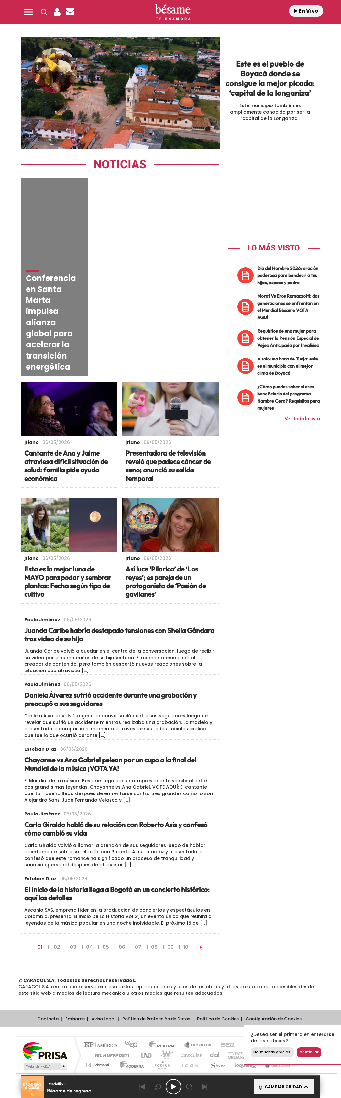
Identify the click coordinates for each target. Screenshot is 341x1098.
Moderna (130, 999)
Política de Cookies (218, 953)
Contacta (48, 953)
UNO (146, 989)
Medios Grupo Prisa (45, 1000)
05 (106, 881)
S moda (217, 999)
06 (122, 881)
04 (89, 881)
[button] (28, 12)
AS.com (246, 980)
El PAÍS (102, 980)
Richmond (98, 999)
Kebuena (285, 989)
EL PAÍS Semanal (238, 989)
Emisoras (75, 953)
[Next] (204, 1086)
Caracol (291, 980)
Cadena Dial (215, 989)
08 (154, 881)
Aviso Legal (104, 953)
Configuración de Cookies (274, 953)
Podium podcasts (162, 999)
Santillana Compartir (198, 980)
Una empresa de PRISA (45, 985)
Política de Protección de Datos (156, 953)
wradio (165, 989)
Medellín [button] (57, 1083)
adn (267, 980)
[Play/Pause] (173, 1086)
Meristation (276, 999)
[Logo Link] (172, 12)
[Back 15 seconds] (158, 1086)
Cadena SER (226, 980)
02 (57, 881)
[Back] (142, 1086)
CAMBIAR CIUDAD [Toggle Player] (283, 1086)
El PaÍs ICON (190, 999)
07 (138, 881)
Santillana (164, 980)
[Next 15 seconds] (189, 1086)
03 (73, 881)
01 (40, 881)
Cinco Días (190, 989)
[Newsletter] (69, 12)
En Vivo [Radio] (306, 11)
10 (185, 881)
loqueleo (245, 999)
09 (170, 881)
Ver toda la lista (302, 418)
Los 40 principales (133, 980)
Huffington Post (111, 989)
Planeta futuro (262, 989)
